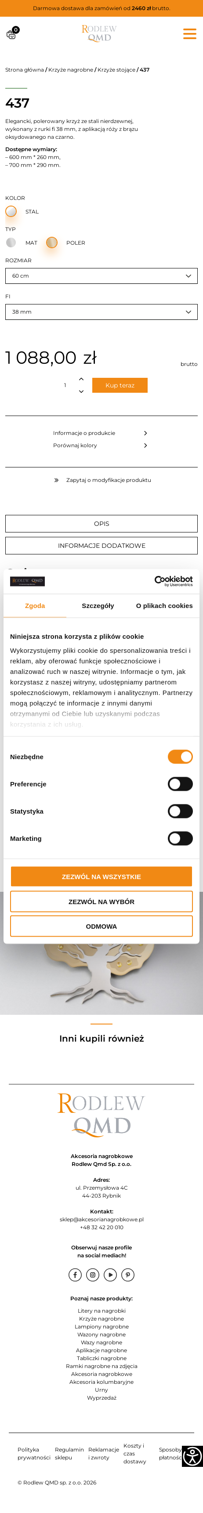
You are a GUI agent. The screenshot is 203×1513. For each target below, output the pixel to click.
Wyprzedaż (101, 1397)
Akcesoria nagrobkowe (101, 1374)
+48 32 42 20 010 (101, 1227)
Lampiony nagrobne (102, 1326)
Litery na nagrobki (102, 1310)
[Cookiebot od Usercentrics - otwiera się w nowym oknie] (154, 581)
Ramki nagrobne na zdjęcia (102, 1366)
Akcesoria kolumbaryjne (101, 1382)
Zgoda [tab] (35, 605)
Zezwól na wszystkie (101, 876)
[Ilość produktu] (65, 385)
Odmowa (101, 926)
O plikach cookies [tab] (164, 605)
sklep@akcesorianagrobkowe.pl (102, 1219)
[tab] (101, 523)
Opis (101, 524)
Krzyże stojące (116, 69)
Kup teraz (119, 385)
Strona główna (24, 69)
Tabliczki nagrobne (102, 1358)
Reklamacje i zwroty (103, 1453)
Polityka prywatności (34, 1453)
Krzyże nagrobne (70, 69)
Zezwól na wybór (101, 901)
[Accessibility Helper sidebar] (192, 1456)
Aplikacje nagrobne (101, 1350)
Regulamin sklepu (69, 1453)
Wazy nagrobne (101, 1342)
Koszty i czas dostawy (134, 1453)
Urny (101, 1389)
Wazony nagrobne (101, 1334)
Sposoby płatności (171, 1453)
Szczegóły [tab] (98, 605)
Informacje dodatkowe (101, 546)
